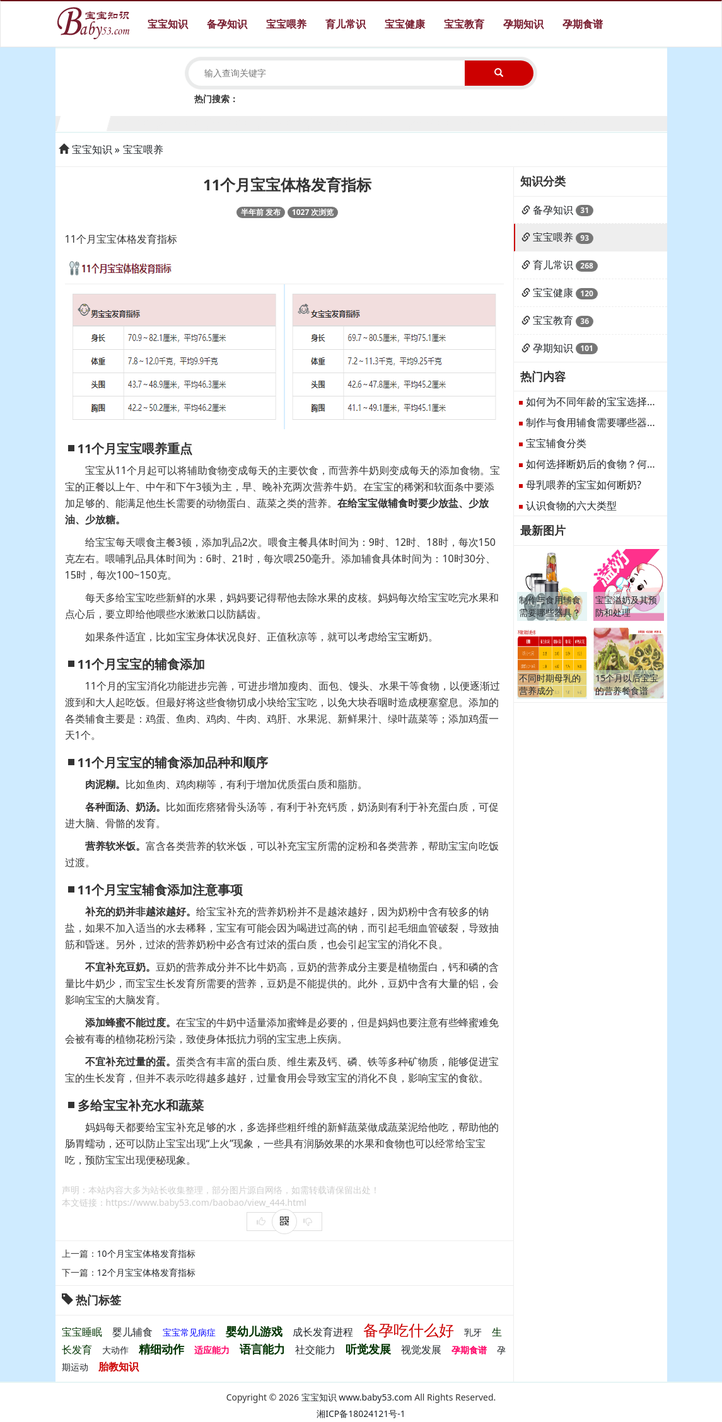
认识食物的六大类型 (571, 505)
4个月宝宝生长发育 (235, 122)
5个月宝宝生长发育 (286, 122)
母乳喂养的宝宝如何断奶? (583, 485)
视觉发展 (421, 1349)
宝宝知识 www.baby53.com (356, 1397)
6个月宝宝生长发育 (336, 122)
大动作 (115, 1350)
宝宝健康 (405, 24)
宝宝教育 (464, 24)
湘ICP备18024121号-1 (361, 1413)
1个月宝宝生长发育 (84, 122)
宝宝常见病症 (189, 1332)
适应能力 (212, 1350)
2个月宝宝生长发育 (134, 122)
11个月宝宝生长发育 (588, 122)
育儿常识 (345, 24)
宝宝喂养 (286, 24)
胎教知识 (118, 1366)
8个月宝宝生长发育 (437, 122)
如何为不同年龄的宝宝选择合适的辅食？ (616, 401)
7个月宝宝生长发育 (387, 122)
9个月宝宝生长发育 (487, 122)
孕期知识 (523, 24)
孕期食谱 (582, 24)
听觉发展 (368, 1348)
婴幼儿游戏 (254, 1331)
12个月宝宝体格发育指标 (146, 1272)
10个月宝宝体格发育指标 (146, 1253)
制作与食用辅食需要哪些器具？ (596, 422)
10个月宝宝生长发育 (537, 122)
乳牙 (473, 1332)
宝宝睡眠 (82, 1332)
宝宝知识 (168, 24)
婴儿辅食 (132, 1332)
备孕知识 (227, 24)
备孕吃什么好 (408, 1329)
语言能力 (262, 1348)
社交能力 (315, 1349)
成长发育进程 (323, 1332)
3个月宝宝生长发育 (185, 122)
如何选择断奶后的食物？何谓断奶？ (606, 464)
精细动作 (161, 1348)
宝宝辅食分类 (556, 443)
